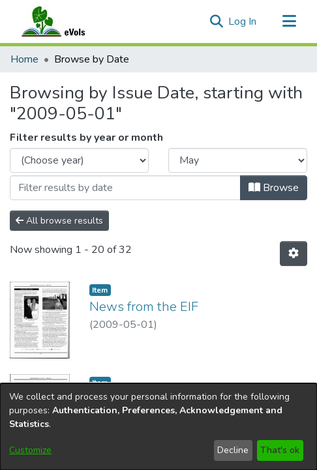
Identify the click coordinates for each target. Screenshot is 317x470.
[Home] (66, 21)
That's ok (279, 450)
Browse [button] (274, 188)
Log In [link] (243, 21)
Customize (30, 450)
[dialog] (158, 426)
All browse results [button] (59, 220)
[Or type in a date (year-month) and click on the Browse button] (125, 187)
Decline (233, 450)
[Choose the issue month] (237, 160)
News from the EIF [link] (143, 307)
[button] (216, 21)
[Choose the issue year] (79, 160)
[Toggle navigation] (289, 21)
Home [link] (24, 59)
